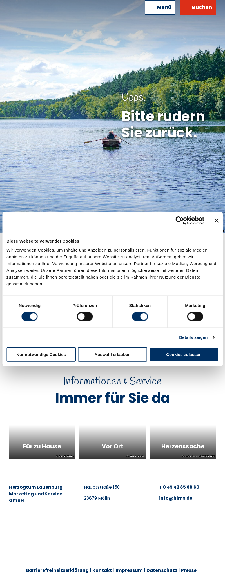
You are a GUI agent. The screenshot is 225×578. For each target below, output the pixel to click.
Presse (189, 570)
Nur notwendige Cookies (41, 354)
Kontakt (102, 570)
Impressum (129, 570)
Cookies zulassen (184, 354)
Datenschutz (161, 570)
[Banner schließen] (217, 221)
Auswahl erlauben (112, 354)
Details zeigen (193, 337)
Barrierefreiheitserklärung (57, 570)
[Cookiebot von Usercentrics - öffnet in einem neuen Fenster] (179, 220)
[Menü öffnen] (160, 7)
